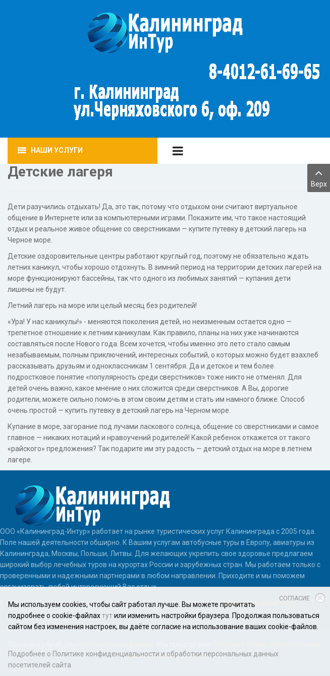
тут (107, 615)
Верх (318, 177)
